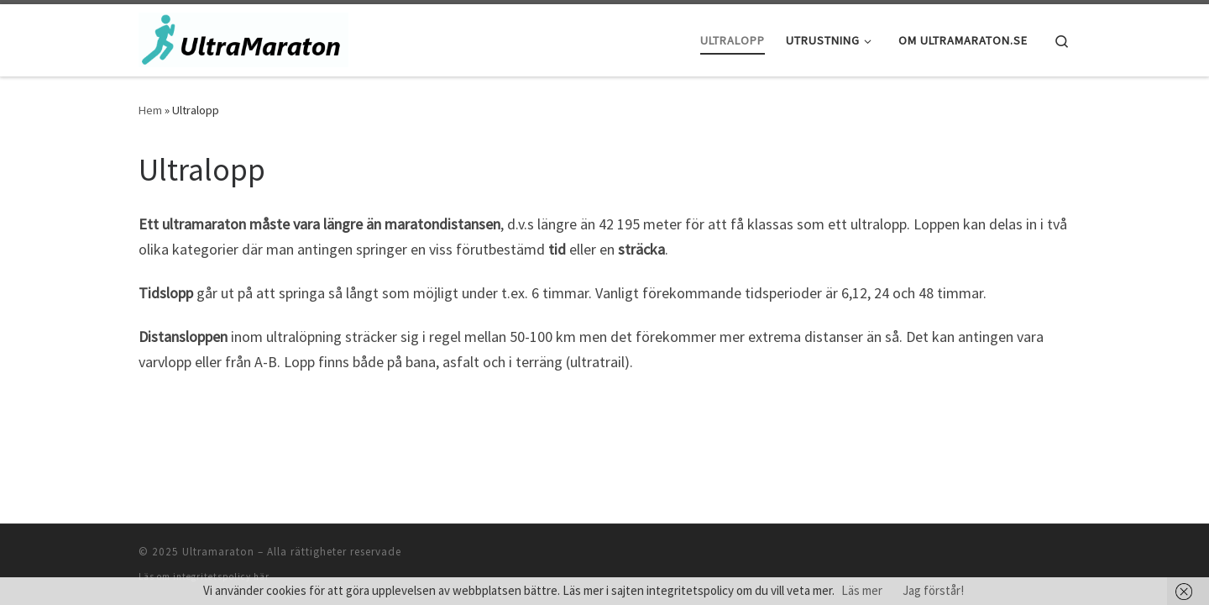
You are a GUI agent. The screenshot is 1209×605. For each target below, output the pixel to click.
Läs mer (861, 590)
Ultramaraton (218, 551)
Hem (150, 110)
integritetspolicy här (221, 576)
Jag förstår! (933, 590)
